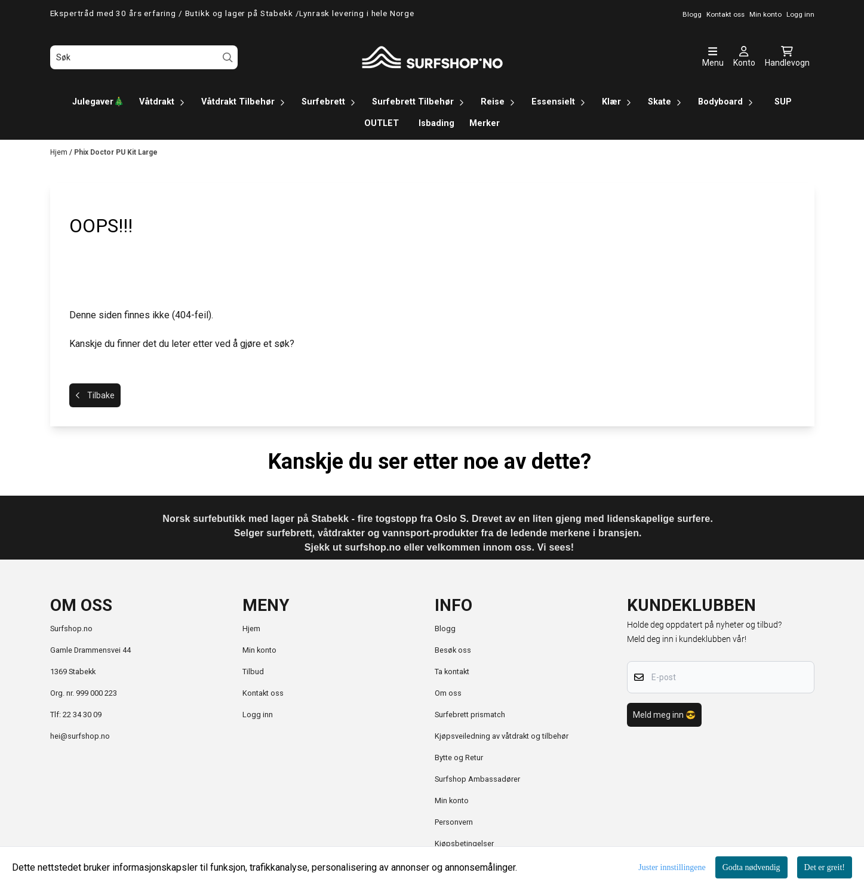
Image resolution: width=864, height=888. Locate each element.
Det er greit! (824, 867)
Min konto (259, 650)
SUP (783, 102)
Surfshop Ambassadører (477, 779)
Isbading (436, 123)
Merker (484, 123)
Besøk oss (453, 650)
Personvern (454, 822)
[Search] (227, 57)
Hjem (59, 152)
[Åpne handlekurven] (787, 57)
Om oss (448, 693)
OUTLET (381, 123)
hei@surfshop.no (80, 736)
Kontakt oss (263, 693)
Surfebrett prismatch (470, 714)
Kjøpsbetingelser (464, 843)
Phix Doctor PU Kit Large (116, 152)
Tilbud (253, 671)
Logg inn (257, 714)
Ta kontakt (452, 671)
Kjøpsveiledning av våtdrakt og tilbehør (501, 736)
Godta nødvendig (751, 867)
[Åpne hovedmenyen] (712, 57)
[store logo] (432, 57)
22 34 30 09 (82, 714)
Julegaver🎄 (98, 102)
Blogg (445, 628)
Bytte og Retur (459, 757)
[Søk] (144, 57)
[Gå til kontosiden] (744, 57)
